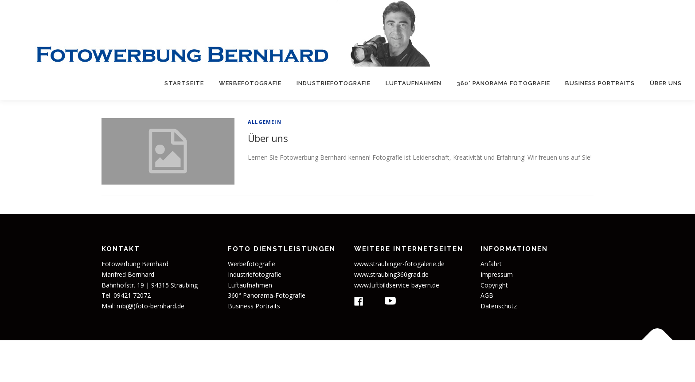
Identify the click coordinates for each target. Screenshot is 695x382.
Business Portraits (600, 83)
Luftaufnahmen (413, 83)
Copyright (494, 285)
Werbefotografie (250, 83)
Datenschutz (498, 306)
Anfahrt (491, 264)
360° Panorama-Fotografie (266, 295)
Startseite (184, 83)
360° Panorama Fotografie (503, 83)
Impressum (496, 274)
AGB (486, 295)
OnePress (412, 361)
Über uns (666, 83)
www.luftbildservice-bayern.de (396, 285)
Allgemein (264, 121)
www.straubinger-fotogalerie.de (399, 264)
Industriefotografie (334, 83)
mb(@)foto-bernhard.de (150, 306)
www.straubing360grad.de (391, 274)
